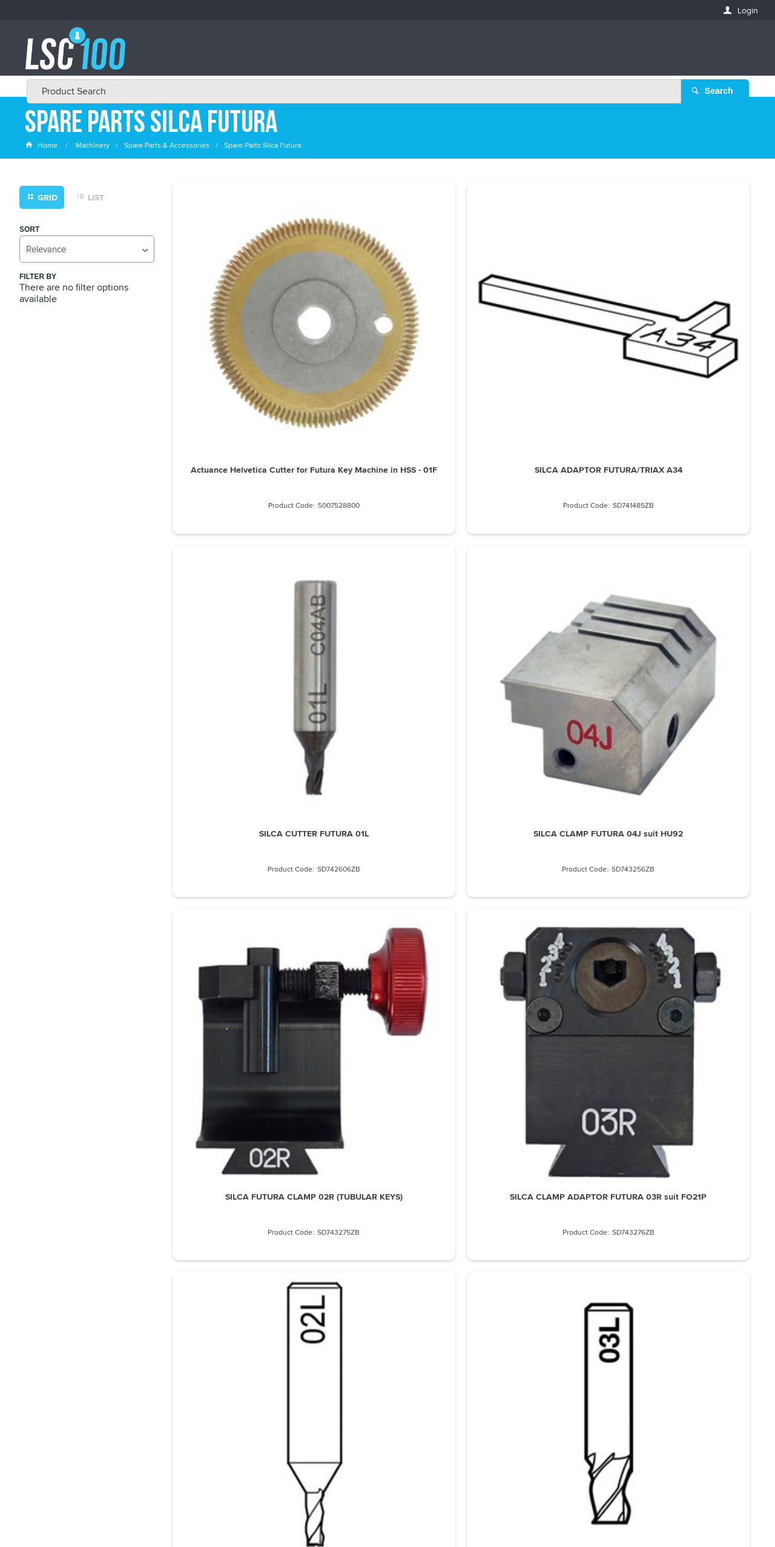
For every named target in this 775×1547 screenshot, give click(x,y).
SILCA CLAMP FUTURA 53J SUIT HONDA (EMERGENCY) (535, 762)
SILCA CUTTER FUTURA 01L (535, 325)
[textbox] (384, 54)
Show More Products (466, 1061)
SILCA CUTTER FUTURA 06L (240, 758)
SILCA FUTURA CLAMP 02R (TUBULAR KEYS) (240, 546)
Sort (29, 232)
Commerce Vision (478, 1512)
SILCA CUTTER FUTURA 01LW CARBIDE (682, 981)
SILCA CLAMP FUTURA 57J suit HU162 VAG (387, 981)
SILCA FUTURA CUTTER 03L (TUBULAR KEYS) (682, 546)
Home (42, 148)
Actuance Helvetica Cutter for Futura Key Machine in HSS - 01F (240, 335)
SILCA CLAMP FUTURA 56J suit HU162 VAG (240, 981)
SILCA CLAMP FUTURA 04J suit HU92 (682, 330)
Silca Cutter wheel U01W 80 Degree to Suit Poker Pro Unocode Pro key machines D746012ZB (682, 772)
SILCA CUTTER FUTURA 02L (535, 542)
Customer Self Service (395, 1512)
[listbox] (86, 251)
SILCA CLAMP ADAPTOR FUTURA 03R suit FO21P (387, 546)
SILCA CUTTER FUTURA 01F (535, 976)
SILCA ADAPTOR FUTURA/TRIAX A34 (387, 330)
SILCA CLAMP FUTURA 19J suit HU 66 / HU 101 (387, 762)
